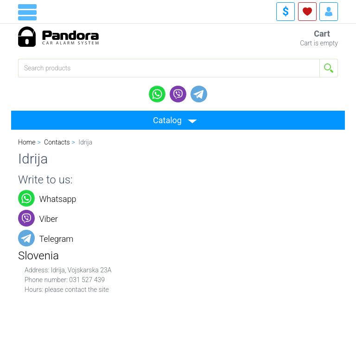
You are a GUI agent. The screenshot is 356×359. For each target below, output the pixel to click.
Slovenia (38, 255)
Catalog (167, 120)
